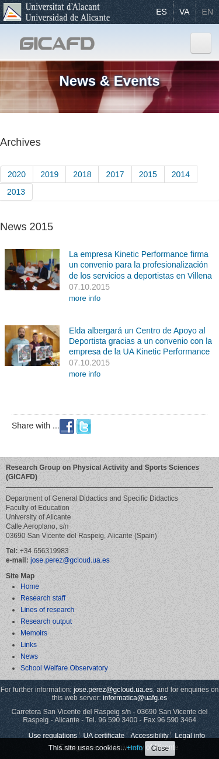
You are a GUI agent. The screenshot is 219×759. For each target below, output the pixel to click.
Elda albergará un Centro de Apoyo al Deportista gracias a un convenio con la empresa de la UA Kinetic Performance (140, 341)
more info (84, 298)
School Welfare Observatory (64, 668)
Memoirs (33, 633)
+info (135, 748)
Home (29, 586)
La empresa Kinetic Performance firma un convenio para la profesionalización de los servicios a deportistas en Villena (140, 265)
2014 (181, 174)
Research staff (42, 598)
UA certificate (103, 736)
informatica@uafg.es (135, 698)
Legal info (190, 736)
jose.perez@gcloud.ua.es (70, 560)
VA (184, 11)
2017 (115, 174)
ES (161, 11)
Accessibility (150, 736)
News (29, 656)
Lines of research (47, 610)
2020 (17, 174)
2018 (82, 174)
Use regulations (53, 736)
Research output (46, 621)
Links (28, 645)
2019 (49, 174)
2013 (16, 191)
